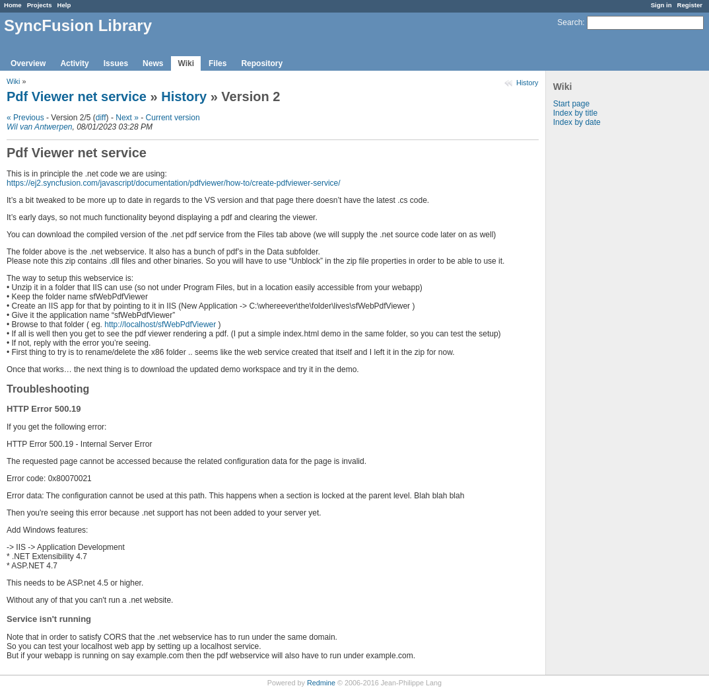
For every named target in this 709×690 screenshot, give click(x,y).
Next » (127, 117)
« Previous (25, 117)
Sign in (661, 5)
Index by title (575, 113)
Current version (173, 117)
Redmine (321, 683)
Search (569, 22)
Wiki (186, 63)
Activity (74, 63)
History (527, 83)
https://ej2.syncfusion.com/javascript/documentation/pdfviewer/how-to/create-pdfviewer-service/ (174, 183)
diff (101, 117)
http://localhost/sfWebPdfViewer (160, 324)
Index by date (577, 122)
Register (689, 5)
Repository (262, 63)
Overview (28, 63)
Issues (116, 63)
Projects (39, 5)
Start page (571, 103)
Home (13, 5)
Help (64, 5)
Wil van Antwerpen (40, 127)
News (153, 63)
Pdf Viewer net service (77, 96)
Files (217, 63)
